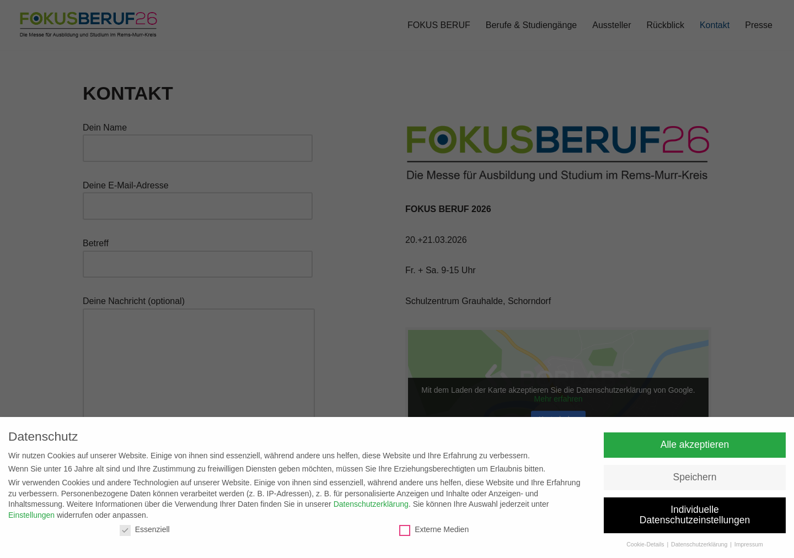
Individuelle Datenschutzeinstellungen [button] (695, 515)
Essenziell (145, 529)
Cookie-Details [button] (646, 544)
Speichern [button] (695, 477)
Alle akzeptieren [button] (695, 444)
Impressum (748, 544)
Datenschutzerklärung (371, 504)
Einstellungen (31, 515)
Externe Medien (434, 529)
